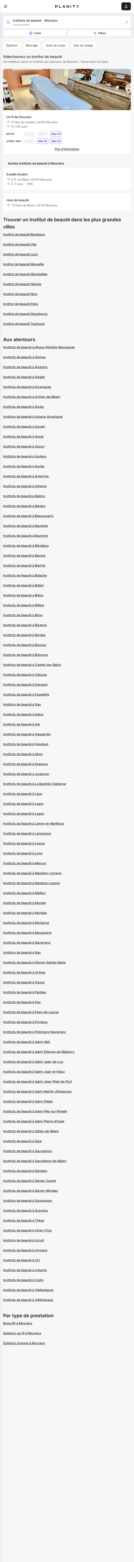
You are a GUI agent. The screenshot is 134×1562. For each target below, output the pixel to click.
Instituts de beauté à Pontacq (25, 1022)
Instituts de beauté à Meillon (24, 893)
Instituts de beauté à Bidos (23, 595)
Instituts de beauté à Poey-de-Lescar (31, 1012)
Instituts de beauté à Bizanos (25, 625)
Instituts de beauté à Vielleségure (28, 1290)
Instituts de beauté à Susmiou (25, 1210)
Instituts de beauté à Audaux (25, 456)
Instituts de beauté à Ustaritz (25, 1270)
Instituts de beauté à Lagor (23, 804)
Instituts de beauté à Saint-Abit (26, 1042)
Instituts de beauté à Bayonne (25, 536)
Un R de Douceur (19, 117)
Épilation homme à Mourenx (24, 1343)
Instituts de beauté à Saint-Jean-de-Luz (33, 1062)
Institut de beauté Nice (20, 294)
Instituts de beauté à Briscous (25, 655)
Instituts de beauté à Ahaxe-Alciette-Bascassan (39, 347)
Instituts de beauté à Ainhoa (24, 357)
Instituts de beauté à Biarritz (24, 565)
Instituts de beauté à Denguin (25, 685)
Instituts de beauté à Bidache (25, 575)
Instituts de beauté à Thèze (23, 1220)
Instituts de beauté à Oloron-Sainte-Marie (34, 962)
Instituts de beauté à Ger (21, 724)
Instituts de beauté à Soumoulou (27, 1201)
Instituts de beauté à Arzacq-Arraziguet (33, 417)
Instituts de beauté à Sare (22, 1141)
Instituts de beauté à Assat (23, 436)
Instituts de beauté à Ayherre (25, 486)
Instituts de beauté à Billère (23, 605)
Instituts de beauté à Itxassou (25, 764)
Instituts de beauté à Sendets (25, 1171)
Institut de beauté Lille (19, 244)
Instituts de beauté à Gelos (23, 714)
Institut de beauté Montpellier (25, 274)
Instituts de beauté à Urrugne (25, 1250)
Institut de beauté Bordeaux (24, 234)
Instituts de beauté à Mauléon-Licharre (32, 873)
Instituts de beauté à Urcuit (23, 1240)
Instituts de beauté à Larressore (27, 833)
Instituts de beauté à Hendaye (25, 744)
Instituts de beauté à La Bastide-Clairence (34, 784)
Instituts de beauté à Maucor (24, 863)
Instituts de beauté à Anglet (24, 377)
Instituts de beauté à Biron (23, 615)
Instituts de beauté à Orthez (24, 972)
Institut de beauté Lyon (20, 254)
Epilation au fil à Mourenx (22, 1333)
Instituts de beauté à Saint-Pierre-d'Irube (33, 1121)
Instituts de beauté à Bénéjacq (26, 546)
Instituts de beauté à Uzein (23, 1280)
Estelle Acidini (17, 174)
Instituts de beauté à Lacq (22, 794)
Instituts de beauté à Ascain (24, 427)
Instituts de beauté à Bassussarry (28, 516)
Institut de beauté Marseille (23, 264)
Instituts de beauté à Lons (22, 853)
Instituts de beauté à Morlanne (26, 923)
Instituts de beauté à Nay (22, 952)
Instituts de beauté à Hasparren (27, 734)
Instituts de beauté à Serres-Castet (29, 1181)
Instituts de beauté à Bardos (24, 506)
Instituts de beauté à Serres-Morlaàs (30, 1191)
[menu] (5, 6)
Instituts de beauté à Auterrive (26, 476)
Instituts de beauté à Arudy (23, 407)
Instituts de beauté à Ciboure (25, 675)
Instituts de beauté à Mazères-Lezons (31, 883)
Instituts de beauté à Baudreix (25, 526)
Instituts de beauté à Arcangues (27, 387)
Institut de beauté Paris (20, 304)
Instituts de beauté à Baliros (24, 496)
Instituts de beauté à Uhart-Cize (27, 1230)
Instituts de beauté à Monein (24, 903)
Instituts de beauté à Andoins (25, 367)
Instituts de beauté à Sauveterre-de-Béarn (34, 1161)
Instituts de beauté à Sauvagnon (27, 1151)
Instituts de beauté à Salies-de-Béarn (31, 1131)
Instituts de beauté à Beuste (24, 556)
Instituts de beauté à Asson (24, 446)
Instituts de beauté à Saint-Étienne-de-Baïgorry (38, 1052)
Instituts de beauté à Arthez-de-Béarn (31, 397)
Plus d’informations (67, 149)
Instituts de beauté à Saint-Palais (28, 1101)
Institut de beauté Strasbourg (25, 314)
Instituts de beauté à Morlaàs (25, 913)
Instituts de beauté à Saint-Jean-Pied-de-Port (37, 1081)
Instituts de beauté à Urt (21, 1260)
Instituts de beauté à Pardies (24, 992)
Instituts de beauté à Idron (23, 754)
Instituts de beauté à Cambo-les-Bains (32, 665)
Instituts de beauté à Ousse (24, 982)
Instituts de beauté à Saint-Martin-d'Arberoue (37, 1091)
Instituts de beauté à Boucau (24, 645)
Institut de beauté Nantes (22, 284)
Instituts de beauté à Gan (22, 704)
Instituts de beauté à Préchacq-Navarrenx (34, 1032)
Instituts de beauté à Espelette (26, 694)
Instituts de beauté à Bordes (24, 635)
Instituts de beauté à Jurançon (26, 774)
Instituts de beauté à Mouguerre (27, 933)
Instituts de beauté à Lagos (23, 814)
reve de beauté (18, 200)
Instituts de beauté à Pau (22, 1002)
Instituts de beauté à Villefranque (28, 1300)
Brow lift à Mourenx (17, 1323)
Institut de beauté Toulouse (24, 324)
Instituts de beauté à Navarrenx (26, 943)
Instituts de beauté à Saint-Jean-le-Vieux (34, 1072)
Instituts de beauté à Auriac (24, 466)
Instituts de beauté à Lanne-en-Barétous (33, 823)
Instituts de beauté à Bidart (23, 585)
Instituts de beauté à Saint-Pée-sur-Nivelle (35, 1111)
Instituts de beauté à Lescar (24, 843)
